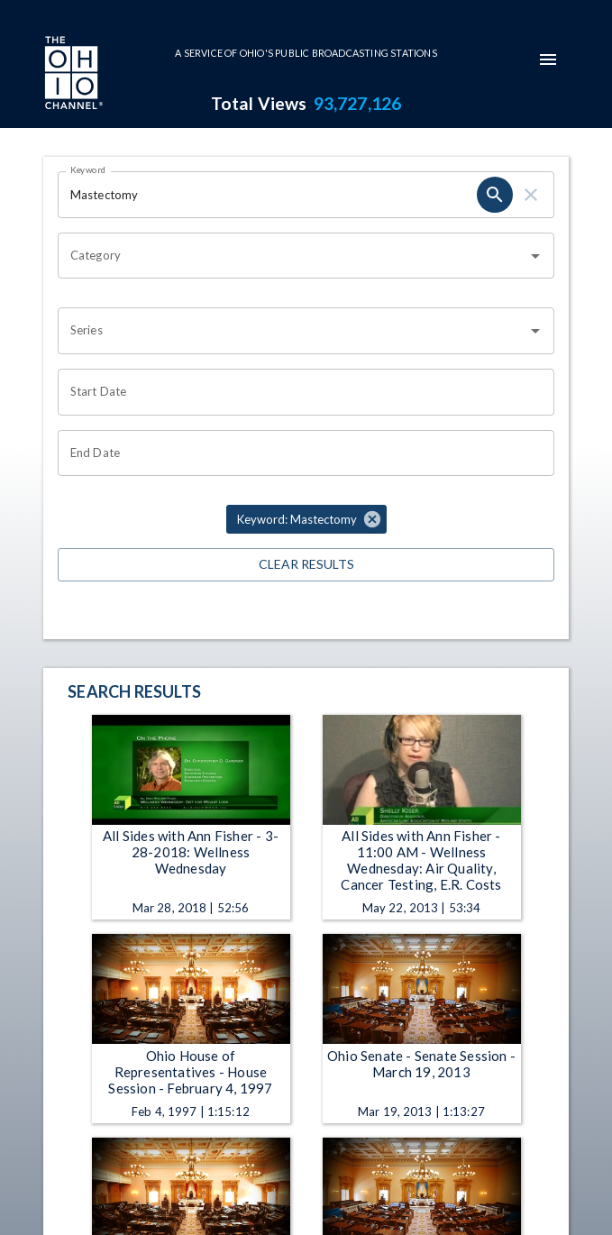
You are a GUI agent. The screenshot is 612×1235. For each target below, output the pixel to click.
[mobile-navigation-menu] (548, 59)
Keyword (88, 169)
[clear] (531, 195)
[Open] (535, 256)
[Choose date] (300, 392)
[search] (495, 195)
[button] (306, 519)
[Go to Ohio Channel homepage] (72, 75)
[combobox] (292, 256)
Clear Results (306, 565)
